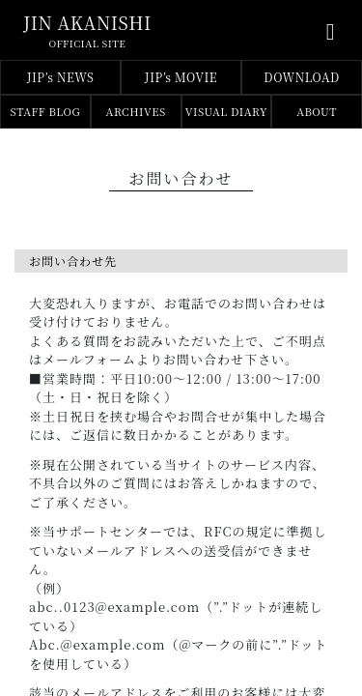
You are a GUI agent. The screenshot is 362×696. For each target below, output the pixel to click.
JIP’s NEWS (61, 77)
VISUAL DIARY (226, 111)
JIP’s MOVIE (181, 77)
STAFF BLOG (46, 111)
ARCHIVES (136, 111)
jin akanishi (87, 22)
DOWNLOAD (301, 77)
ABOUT (316, 111)
